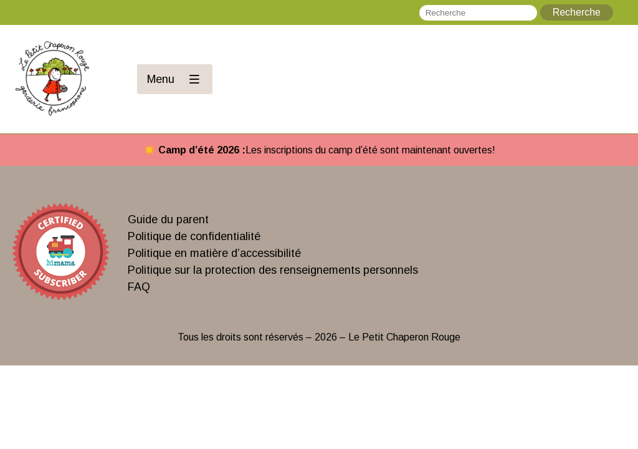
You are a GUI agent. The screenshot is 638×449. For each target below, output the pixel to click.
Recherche (577, 12)
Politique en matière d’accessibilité (214, 253)
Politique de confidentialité (194, 236)
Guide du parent (168, 219)
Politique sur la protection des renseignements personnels (273, 270)
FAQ (139, 287)
